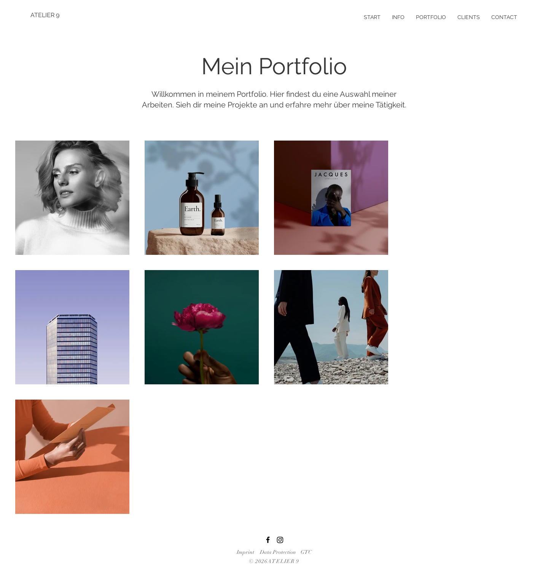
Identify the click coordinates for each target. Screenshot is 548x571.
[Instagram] (280, 540)
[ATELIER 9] (57, 15)
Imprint (245, 552)
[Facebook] (268, 540)
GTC (306, 552)
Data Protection (278, 552)
